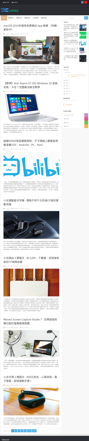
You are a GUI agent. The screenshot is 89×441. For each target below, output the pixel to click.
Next (29, 427)
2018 (67, 80)
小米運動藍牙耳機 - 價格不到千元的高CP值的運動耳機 (31, 200)
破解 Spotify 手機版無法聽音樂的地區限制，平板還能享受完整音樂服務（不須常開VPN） (71, 35)
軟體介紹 (8, 35)
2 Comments (25, 33)
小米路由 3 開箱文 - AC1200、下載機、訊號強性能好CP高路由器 (30, 258)
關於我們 (6, 2)
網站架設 (66, 119)
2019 (67, 70)
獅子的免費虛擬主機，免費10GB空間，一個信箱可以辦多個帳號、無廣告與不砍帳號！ (71, 27)
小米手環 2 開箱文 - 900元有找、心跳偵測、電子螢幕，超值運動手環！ (30, 376)
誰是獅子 (15, 2)
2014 (67, 88)
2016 (67, 85)
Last (34, 427)
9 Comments (24, 147)
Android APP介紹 (68, 115)
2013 (67, 91)
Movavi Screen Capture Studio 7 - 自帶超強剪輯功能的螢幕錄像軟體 (30, 319)
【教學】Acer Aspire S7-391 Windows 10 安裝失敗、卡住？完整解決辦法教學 (30, 84)
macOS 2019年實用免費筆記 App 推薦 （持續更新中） (30, 27)
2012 (67, 94)
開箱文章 (8, 208)
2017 (67, 83)
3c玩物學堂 (69, 105)
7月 (68, 72)
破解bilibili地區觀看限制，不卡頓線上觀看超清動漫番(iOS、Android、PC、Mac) (31, 141)
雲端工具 (66, 126)
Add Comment (26, 206)
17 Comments (25, 90)
